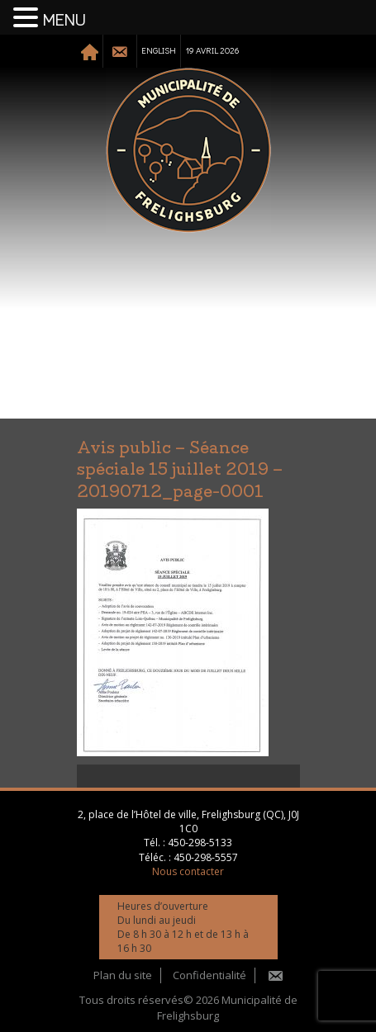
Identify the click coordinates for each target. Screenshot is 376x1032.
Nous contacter (188, 871)
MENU (64, 20)
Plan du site (122, 975)
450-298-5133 (200, 843)
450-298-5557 (206, 857)
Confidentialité (209, 975)
